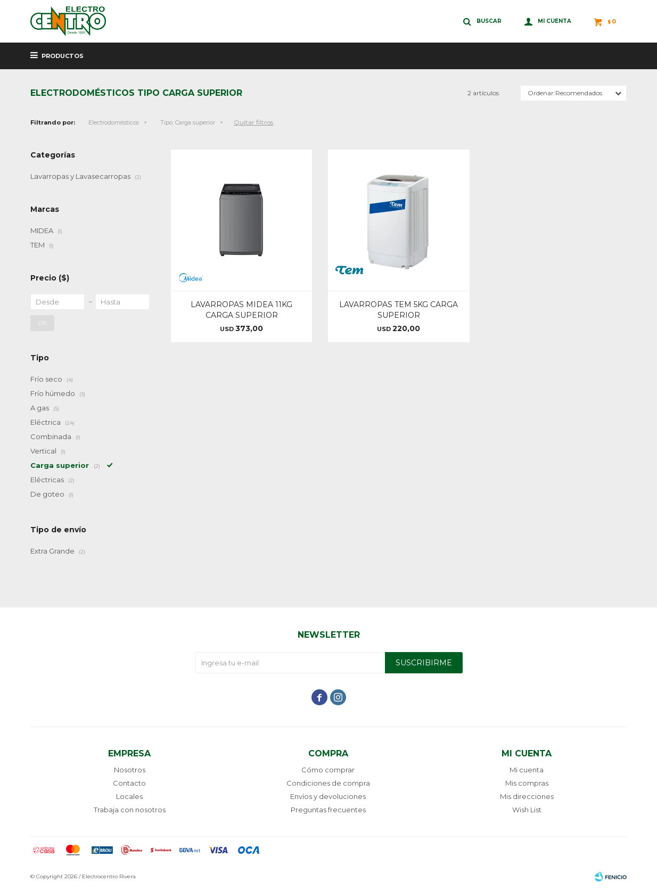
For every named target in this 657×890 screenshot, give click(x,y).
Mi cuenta (527, 769)
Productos (63, 56)
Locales (129, 796)
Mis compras (526, 783)
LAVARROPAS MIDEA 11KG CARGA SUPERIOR (241, 310)
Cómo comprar (328, 769)
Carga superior (187, 122)
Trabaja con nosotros (130, 809)
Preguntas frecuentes (328, 809)
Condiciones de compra (328, 783)
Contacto (129, 783)
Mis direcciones (527, 796)
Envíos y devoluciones (328, 796)
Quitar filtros (253, 122)
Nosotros (129, 769)
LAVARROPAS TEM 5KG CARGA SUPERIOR (398, 310)
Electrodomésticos (113, 122)
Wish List (526, 809)
